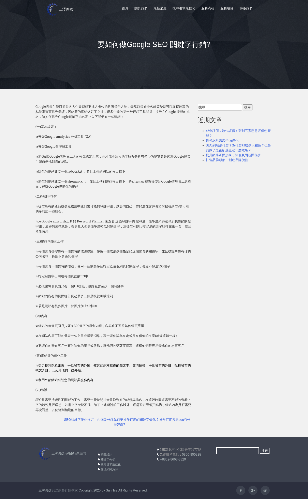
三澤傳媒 (59, 9)
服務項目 (226, 8)
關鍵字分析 (106, 459)
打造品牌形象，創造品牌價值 (227, 160)
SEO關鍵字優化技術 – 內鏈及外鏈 (89, 419)
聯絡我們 (245, 8)
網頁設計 (105, 454)
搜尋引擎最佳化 (184, 8)
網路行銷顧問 (76, 453)
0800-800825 (191, 454)
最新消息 (159, 8)
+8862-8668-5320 (173, 459)
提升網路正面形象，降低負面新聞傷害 (233, 155)
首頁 (125, 8)
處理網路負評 (108, 469)
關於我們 (140, 8)
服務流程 (207, 8)
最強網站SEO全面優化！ (224, 140)
